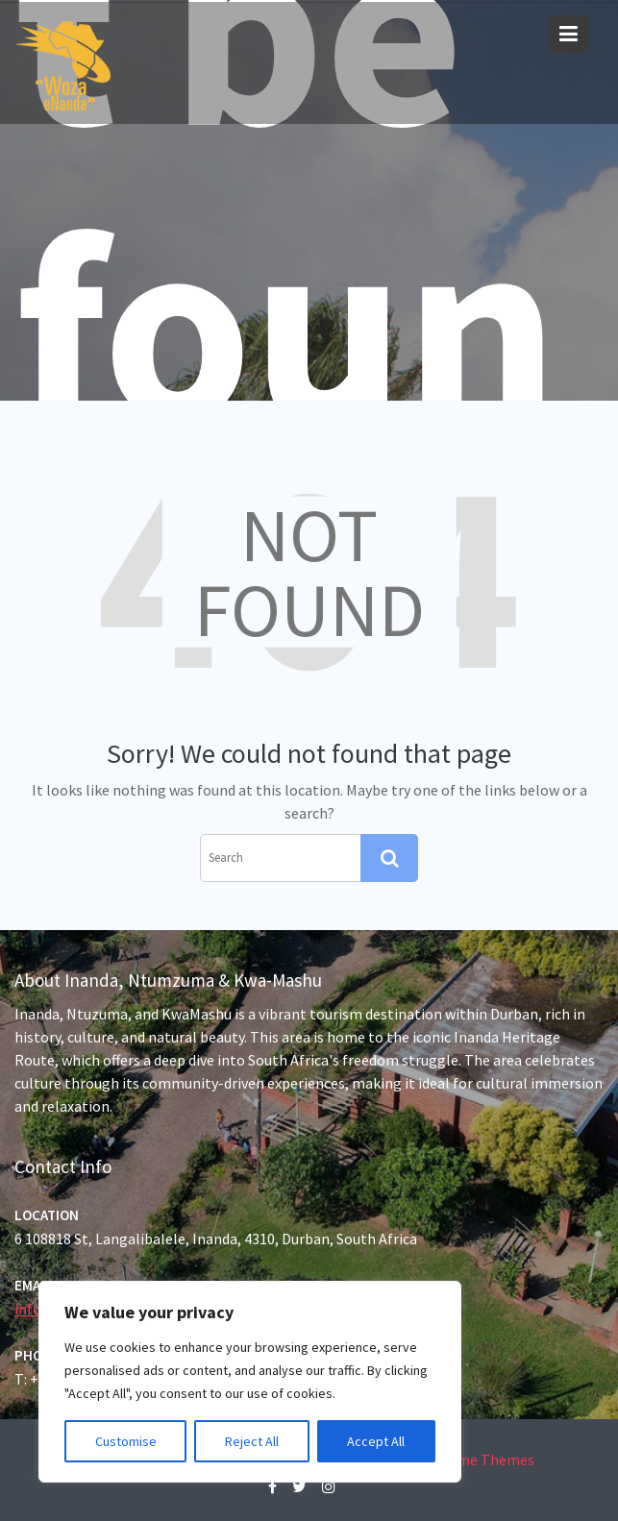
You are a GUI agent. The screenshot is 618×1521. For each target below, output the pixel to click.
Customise (126, 1441)
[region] (249, 1382)
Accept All (376, 1441)
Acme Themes (487, 1459)
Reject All (252, 1441)
